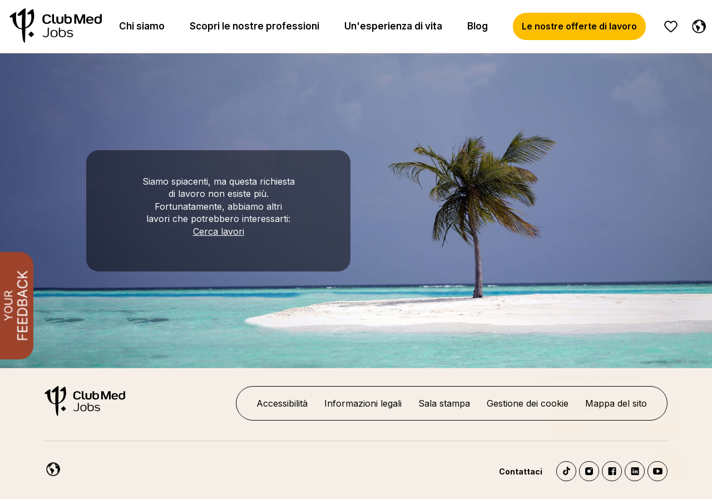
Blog (477, 26)
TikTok (566, 471)
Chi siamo (142, 26)
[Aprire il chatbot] (668, 454)
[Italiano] (696, 24)
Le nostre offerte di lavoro (579, 26)
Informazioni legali (363, 403)
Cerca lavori (218, 231)
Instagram (589, 471)
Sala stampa (444, 403)
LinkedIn (635, 471)
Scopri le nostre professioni (254, 26)
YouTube (657, 471)
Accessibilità (282, 403)
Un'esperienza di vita (393, 26)
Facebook (612, 471)
